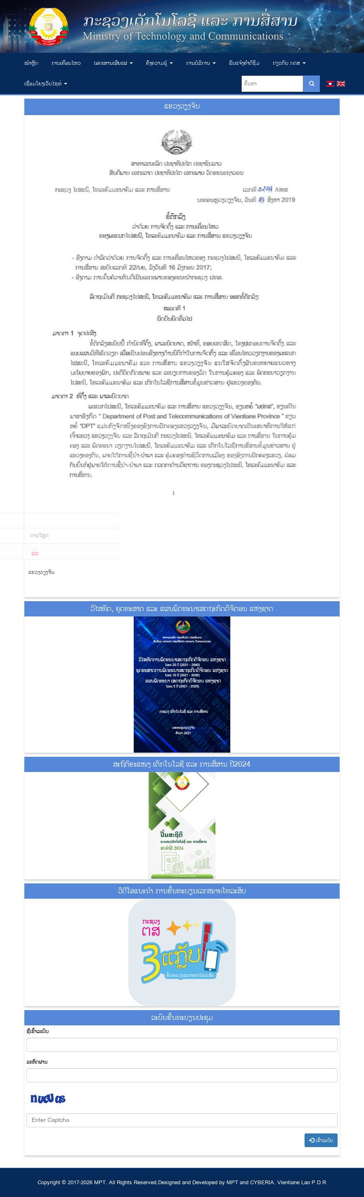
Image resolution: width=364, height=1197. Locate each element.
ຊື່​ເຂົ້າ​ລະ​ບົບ (37, 1031)
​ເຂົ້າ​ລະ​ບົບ (321, 1140)
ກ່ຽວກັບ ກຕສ (289, 63)
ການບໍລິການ (201, 63)
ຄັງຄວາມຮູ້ (159, 63)
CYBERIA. (263, 1182)
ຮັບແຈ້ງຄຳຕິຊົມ (244, 63)
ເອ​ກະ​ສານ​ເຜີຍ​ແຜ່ (113, 63)
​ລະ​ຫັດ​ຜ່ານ (36, 1062)
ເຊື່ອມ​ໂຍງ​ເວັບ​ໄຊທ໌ (45, 84)
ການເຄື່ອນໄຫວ (66, 63)
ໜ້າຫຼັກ (31, 63)
